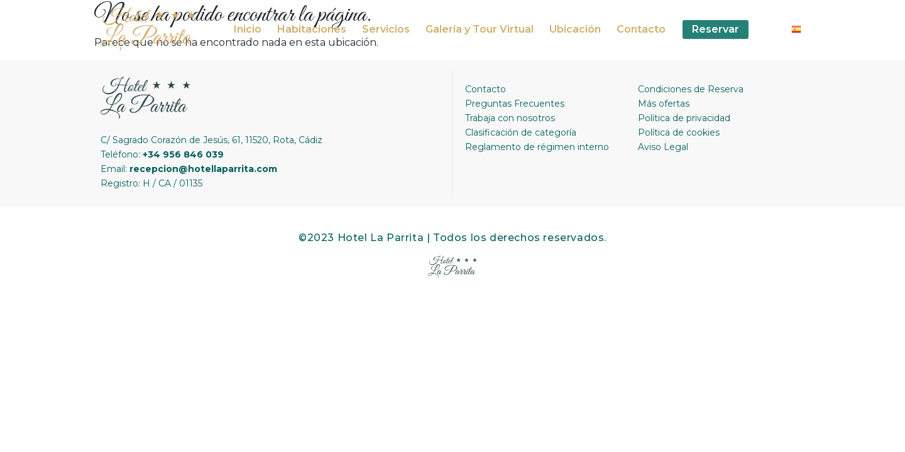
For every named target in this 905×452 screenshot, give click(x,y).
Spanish (801, 30)
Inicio (247, 29)
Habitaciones (311, 29)
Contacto (641, 29)
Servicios (386, 29)
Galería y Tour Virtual (479, 29)
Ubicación (575, 29)
